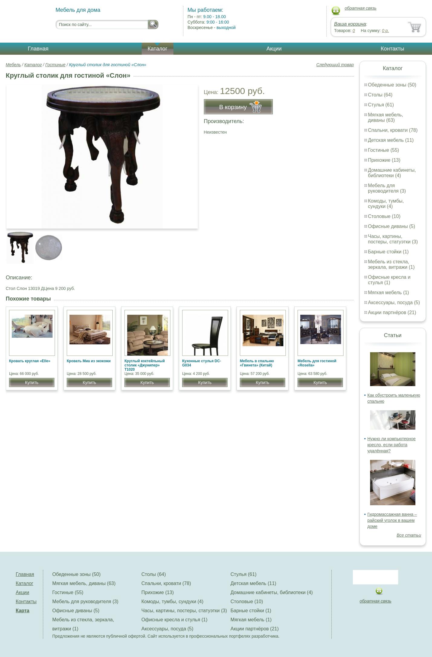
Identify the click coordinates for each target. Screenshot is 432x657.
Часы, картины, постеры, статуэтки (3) (393, 239)
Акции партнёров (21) (392, 312)
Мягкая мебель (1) (388, 292)
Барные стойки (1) (388, 251)
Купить (31, 382)
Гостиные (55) (383, 150)
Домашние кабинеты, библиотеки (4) (392, 173)
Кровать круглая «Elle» (29, 361)
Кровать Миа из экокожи (89, 361)
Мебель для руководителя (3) (387, 188)
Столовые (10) (384, 216)
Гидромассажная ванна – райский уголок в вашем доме (392, 520)
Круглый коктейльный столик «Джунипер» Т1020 (144, 365)
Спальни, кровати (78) (392, 130)
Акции (274, 49)
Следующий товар (335, 64)
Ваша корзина (350, 24)
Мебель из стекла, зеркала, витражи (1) (391, 264)
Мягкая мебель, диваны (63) (385, 117)
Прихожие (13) (384, 160)
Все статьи (409, 535)
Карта (22, 610)
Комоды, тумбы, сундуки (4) (386, 203)
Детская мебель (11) (391, 140)
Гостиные (55, 64)
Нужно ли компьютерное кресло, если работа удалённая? (391, 444)
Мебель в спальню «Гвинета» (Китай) (257, 363)
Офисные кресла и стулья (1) (389, 280)
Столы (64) (380, 94)
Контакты (392, 49)
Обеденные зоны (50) (392, 84)
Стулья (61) (381, 104)
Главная (38, 49)
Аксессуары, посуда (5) (394, 302)
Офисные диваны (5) (391, 226)
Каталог (157, 49)
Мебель (13, 64)
